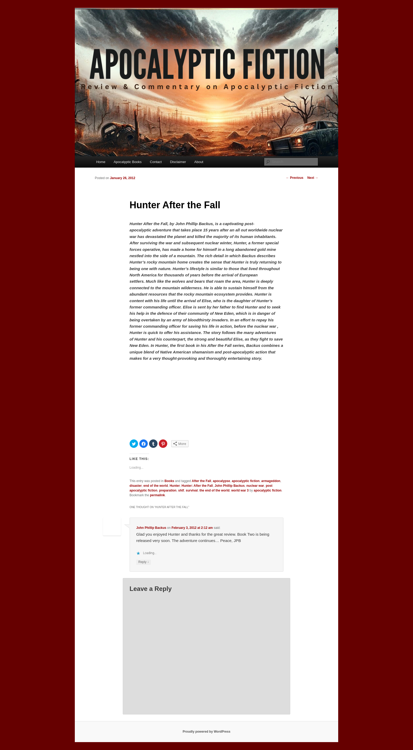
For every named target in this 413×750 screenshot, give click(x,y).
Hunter (175, 486)
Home (100, 162)
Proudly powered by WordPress (206, 731)
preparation (167, 490)
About (198, 162)
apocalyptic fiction (245, 481)
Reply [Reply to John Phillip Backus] (143, 562)
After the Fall (201, 481)
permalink (157, 495)
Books (169, 481)
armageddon (270, 481)
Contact (156, 162)
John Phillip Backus (230, 486)
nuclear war (255, 486)
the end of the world (214, 490)
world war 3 (240, 490)
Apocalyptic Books (127, 162)
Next (312, 178)
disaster (136, 486)
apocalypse (221, 481)
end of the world (156, 486)
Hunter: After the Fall (197, 486)
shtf (181, 490)
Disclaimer (178, 162)
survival (192, 490)
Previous (294, 178)
